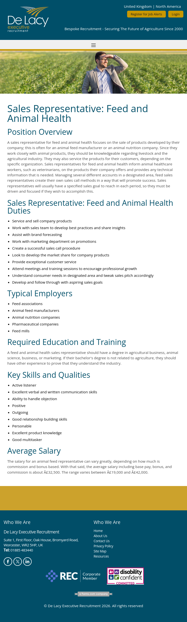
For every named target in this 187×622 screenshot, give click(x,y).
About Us (100, 535)
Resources (101, 556)
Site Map (100, 551)
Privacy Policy (103, 546)
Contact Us (102, 541)
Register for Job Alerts (146, 14)
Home (98, 530)
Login (176, 14)
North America (168, 6)
